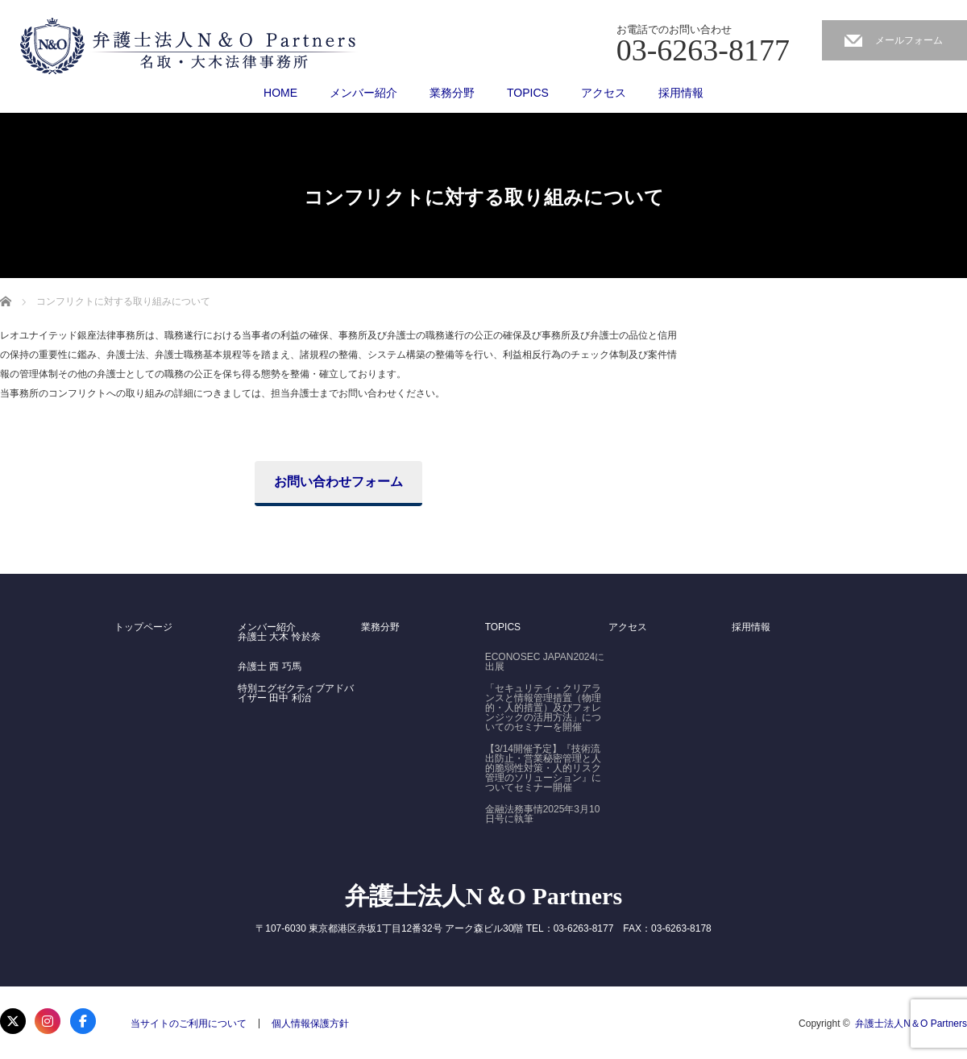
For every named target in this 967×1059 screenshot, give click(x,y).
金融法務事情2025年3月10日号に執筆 (542, 814)
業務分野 (452, 92)
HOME (280, 92)
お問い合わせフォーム (338, 481)
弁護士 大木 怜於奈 (279, 637)
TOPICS (528, 92)
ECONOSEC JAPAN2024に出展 (545, 661)
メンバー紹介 (363, 92)
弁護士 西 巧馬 (269, 666)
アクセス (603, 92)
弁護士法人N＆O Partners (483, 895)
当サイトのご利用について (189, 1023)
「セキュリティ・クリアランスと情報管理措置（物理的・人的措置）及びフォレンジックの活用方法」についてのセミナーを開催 (543, 707)
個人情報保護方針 (310, 1023)
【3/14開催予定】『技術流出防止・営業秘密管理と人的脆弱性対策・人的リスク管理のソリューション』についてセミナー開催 (543, 768)
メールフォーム (909, 40)
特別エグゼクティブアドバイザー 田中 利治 (296, 693)
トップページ (143, 627)
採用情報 (680, 92)
